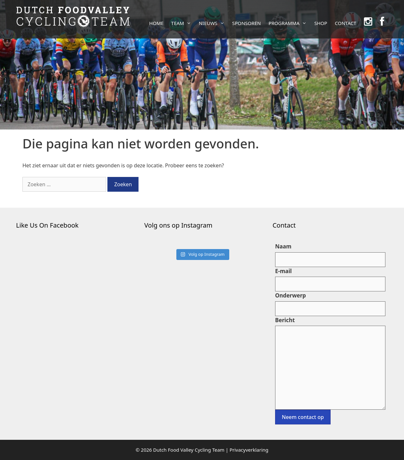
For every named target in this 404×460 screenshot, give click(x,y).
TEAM (183, 23)
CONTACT (345, 23)
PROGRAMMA (289, 23)
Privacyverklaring (249, 450)
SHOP (320, 23)
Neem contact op (303, 417)
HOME (156, 23)
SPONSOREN (246, 23)
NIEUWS (213, 23)
